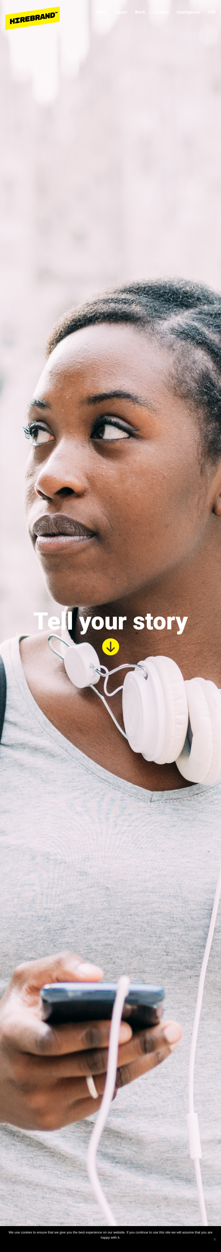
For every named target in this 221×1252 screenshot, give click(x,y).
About (121, 12)
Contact (161, 12)
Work (140, 12)
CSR (212, 12)
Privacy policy (114, 1244)
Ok (99, 1244)
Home (101, 12)
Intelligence (188, 12)
